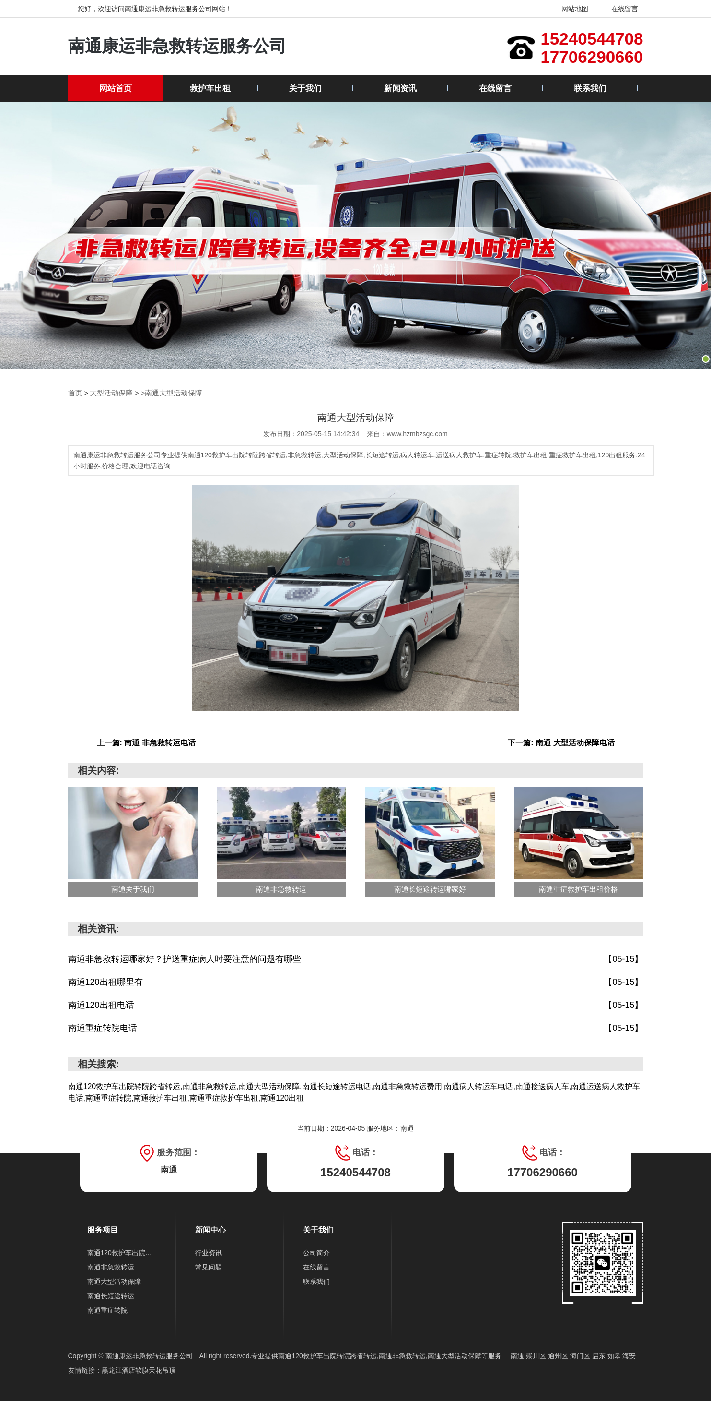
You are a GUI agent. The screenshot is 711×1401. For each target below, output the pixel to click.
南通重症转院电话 (355, 1027)
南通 (518, 1355)
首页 (75, 392)
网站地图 (568, 8)
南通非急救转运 (110, 1266)
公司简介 (316, 1252)
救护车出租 (210, 88)
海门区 (581, 1355)
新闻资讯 (400, 88)
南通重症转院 (107, 1310)
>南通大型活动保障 (165, 392)
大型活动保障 (109, 392)
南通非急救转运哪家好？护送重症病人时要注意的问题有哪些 (355, 958)
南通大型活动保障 (114, 1281)
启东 (599, 1355)
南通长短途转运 (110, 1295)
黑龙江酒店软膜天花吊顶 (138, 1370)
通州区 (559, 1355)
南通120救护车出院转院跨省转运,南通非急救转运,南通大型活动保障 (379, 1355)
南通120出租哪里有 (355, 981)
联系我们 (590, 88)
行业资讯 (208, 1252)
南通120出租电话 (355, 1004)
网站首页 (115, 88)
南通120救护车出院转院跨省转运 (122, 1252)
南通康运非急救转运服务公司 (183, 46)
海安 (629, 1355)
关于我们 (305, 88)
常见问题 (208, 1266)
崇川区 (537, 1355)
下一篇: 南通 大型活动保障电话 (561, 742)
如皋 (615, 1355)
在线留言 (619, 8)
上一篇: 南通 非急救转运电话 (146, 742)
